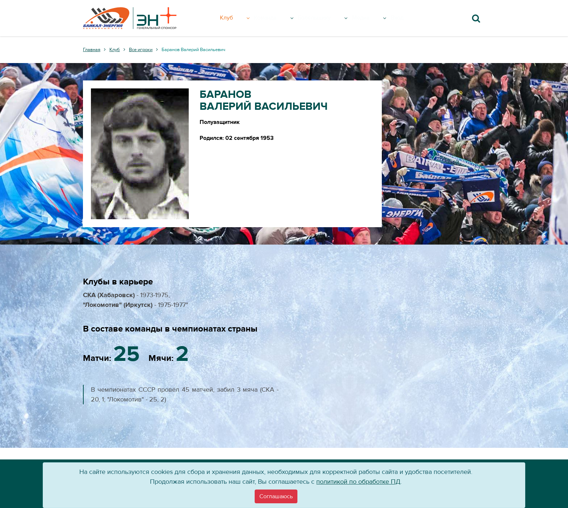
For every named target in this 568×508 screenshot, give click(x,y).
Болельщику (330, 18)
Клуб (240, 18)
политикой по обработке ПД (358, 482)
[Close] (276, 496)
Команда (278, 18)
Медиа (379, 18)
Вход (409, 18)
